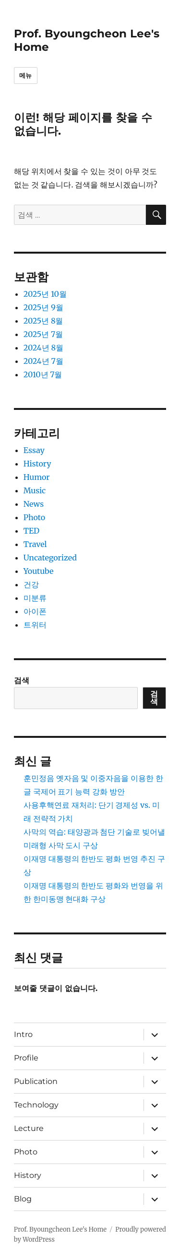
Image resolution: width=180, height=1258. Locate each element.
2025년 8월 (43, 321)
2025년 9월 (43, 307)
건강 (31, 584)
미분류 (35, 598)
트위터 (35, 624)
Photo (34, 517)
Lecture (29, 1128)
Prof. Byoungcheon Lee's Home (60, 1229)
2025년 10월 (45, 294)
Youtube (39, 571)
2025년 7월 (43, 334)
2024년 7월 (43, 361)
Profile (26, 1057)
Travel (35, 544)
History (37, 463)
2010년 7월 (43, 374)
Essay (34, 450)
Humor (37, 477)
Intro (23, 1034)
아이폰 (35, 611)
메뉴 (25, 75)
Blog (23, 1198)
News (34, 504)
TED (31, 531)
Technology (36, 1104)
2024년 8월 (43, 347)
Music (35, 490)
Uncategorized (50, 557)
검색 (21, 680)
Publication (36, 1081)
